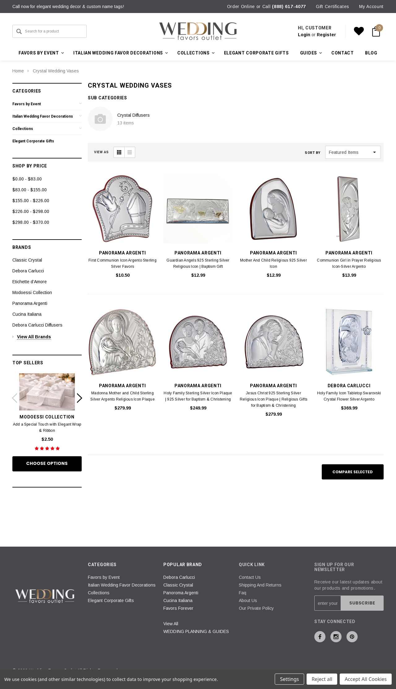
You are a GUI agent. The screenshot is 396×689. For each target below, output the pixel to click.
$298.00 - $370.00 (30, 222)
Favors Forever (178, 608)
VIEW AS (101, 152)
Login (304, 34)
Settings (289, 679)
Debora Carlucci (28, 270)
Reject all (322, 679)
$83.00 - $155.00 (29, 189)
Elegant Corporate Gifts (256, 52)
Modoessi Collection (32, 292)
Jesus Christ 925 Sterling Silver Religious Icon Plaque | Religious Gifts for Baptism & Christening (273, 399)
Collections (22, 129)
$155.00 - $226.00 (30, 200)
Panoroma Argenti (180, 592)
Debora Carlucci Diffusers (37, 325)
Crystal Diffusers (133, 115)
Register (326, 34)
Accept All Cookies (366, 679)
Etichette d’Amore (29, 281)
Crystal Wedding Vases (56, 70)
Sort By (313, 153)
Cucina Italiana (26, 314)
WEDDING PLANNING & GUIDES (196, 631)
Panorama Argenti (29, 303)
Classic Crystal (27, 260)
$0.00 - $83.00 (27, 178)
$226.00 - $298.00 (30, 211)
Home (18, 70)
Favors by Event (26, 104)
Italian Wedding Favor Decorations (42, 116)
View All (170, 623)
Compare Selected (353, 471)
